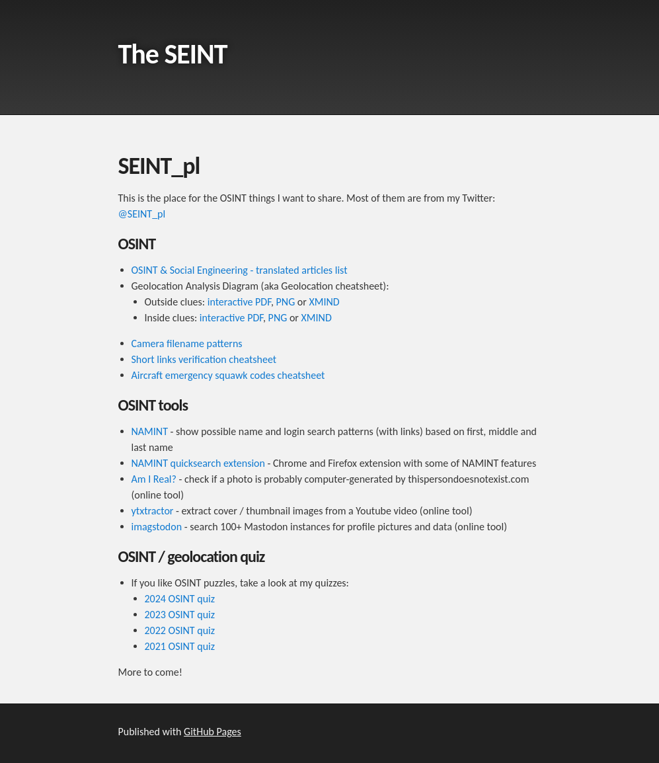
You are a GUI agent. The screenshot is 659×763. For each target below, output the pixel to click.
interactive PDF (239, 302)
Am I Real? (154, 479)
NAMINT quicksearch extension (198, 463)
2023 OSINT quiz (180, 614)
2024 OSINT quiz (180, 598)
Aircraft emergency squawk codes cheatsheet (228, 375)
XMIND (324, 302)
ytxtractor (153, 510)
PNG (285, 302)
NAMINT (150, 431)
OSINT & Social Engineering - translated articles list (240, 270)
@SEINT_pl (142, 214)
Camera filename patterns (187, 343)
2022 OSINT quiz (180, 630)
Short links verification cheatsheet (204, 359)
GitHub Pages (212, 731)
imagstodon (157, 526)
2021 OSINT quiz (180, 646)
